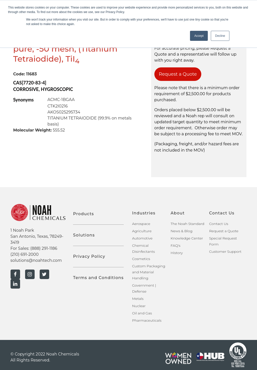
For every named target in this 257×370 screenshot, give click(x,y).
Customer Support (225, 251)
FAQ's (175, 245)
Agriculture (142, 231)
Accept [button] (199, 36)
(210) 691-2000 (25, 254)
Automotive (142, 238)
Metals (138, 298)
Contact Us (218, 223)
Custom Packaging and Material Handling (148, 272)
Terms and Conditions (98, 277)
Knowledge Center (187, 238)
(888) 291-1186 (43, 248)
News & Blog (181, 231)
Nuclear (139, 306)
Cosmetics (141, 259)
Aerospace (141, 223)
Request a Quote (178, 74)
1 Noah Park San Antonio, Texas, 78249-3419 (37, 236)
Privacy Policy (89, 256)
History (177, 253)
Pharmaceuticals (146, 320)
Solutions (84, 235)
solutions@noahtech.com (36, 260)
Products (83, 213)
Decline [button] (220, 36)
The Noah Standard (187, 223)
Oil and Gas (142, 313)
